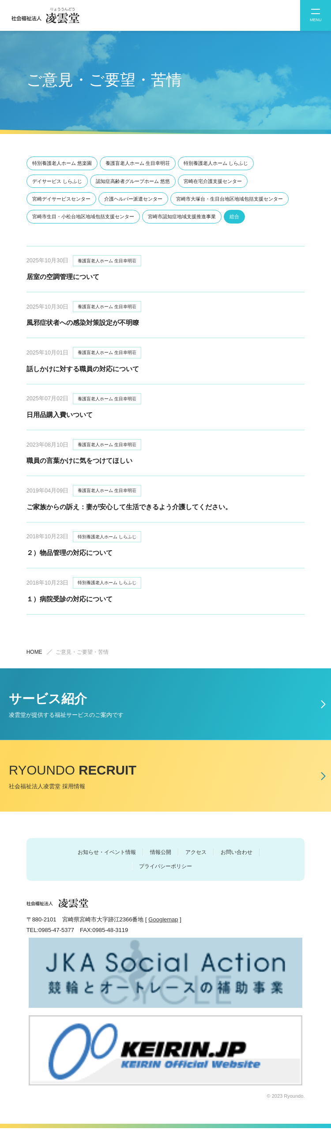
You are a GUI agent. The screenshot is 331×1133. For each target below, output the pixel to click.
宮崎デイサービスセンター (61, 198)
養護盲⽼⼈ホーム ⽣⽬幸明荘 (137, 163)
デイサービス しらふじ (57, 181)
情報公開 (160, 857)
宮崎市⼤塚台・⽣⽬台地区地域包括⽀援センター (229, 198)
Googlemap (163, 924)
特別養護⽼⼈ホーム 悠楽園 (62, 163)
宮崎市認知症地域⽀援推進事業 (182, 216)
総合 (234, 216)
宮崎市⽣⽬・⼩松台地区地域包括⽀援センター (83, 216)
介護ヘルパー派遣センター (133, 198)
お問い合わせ (236, 857)
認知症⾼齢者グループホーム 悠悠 (133, 181)
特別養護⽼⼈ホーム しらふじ (216, 163)
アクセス (196, 857)
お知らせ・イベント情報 (107, 857)
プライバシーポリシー (165, 871)
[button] (315, 15)
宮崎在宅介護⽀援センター (213, 181)
